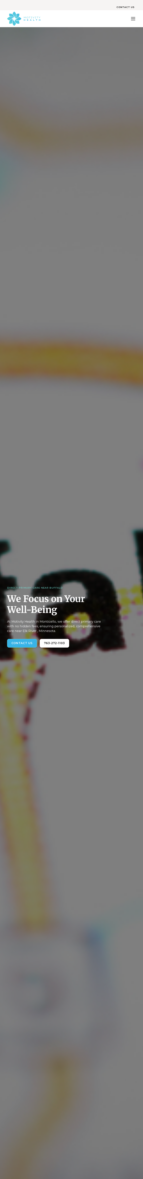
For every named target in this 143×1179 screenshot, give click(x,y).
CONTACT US (125, 7)
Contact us (22, 643)
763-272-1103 (54, 643)
